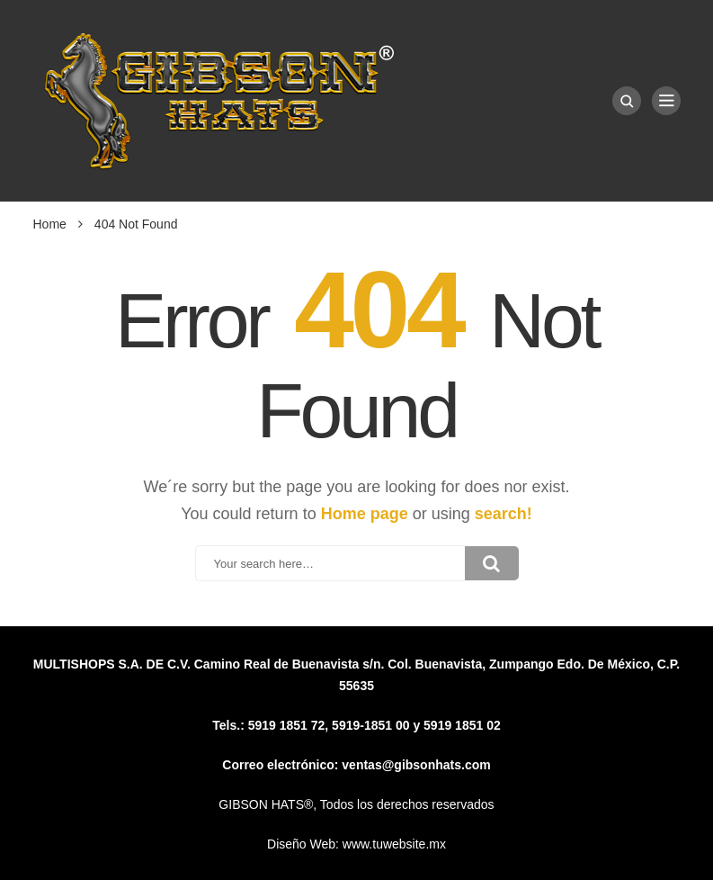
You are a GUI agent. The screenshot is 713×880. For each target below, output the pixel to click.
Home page (364, 514)
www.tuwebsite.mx (394, 844)
